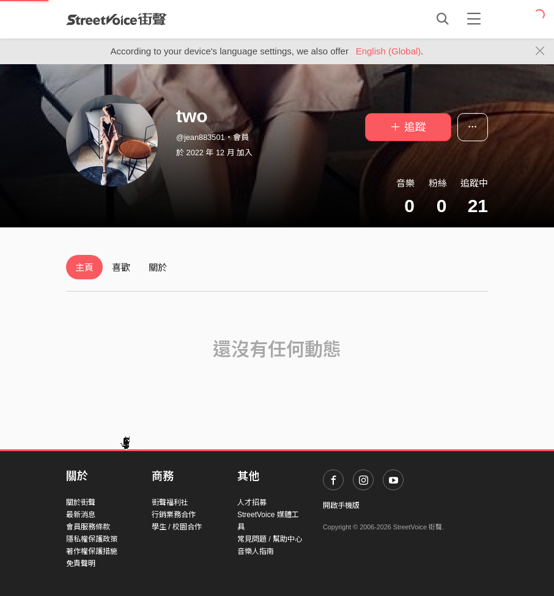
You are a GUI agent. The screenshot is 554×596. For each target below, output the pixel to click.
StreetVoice (116, 19)
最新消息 (80, 514)
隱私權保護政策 (91, 539)
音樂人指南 (255, 551)
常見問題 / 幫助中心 (269, 539)
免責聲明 (80, 563)
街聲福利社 (170, 502)
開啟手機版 (341, 505)
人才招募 (252, 502)
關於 (158, 267)
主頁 (84, 267)
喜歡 (121, 267)
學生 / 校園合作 (177, 527)
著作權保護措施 (91, 551)
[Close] (540, 51)
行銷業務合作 (174, 514)
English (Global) (388, 51)
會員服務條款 (88, 527)
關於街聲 (80, 502)
